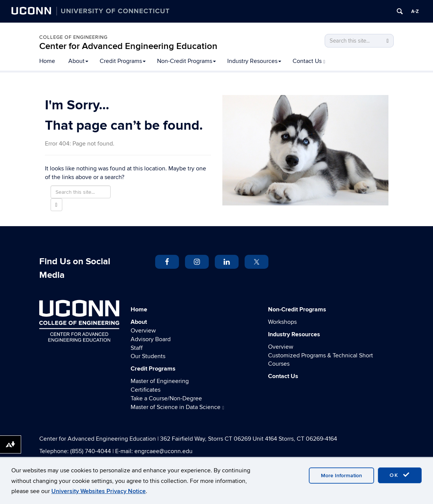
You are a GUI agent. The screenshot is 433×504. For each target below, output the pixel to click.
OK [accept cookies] (400, 475)
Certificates (145, 390)
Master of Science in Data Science (177, 407)
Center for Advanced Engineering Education (128, 46)
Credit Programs (123, 61)
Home (47, 61)
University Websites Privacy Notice (98, 491)
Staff (137, 348)
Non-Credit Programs (186, 61)
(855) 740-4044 (90, 451)
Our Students (148, 356)
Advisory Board (151, 339)
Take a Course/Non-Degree (166, 398)
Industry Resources (254, 61)
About (78, 61)
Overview (143, 330)
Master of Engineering (160, 381)
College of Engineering (73, 37)
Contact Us (309, 61)
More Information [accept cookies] (341, 475)
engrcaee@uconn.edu (163, 451)
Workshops (282, 322)
